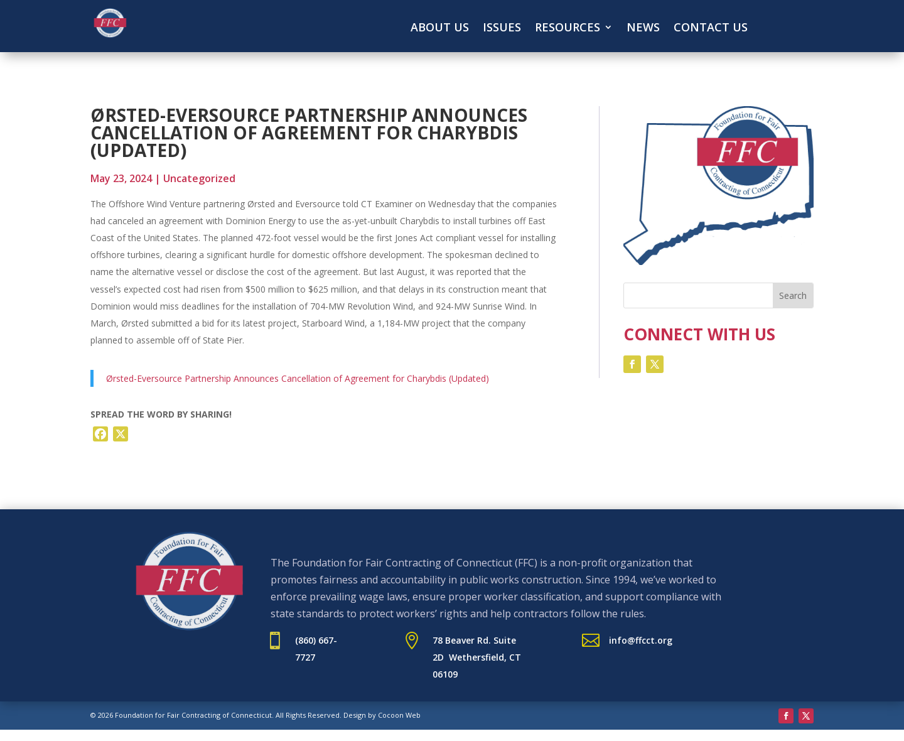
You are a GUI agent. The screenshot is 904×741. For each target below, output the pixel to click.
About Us (440, 29)
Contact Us (711, 29)
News (643, 29)
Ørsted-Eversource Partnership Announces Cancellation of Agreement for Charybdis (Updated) (297, 378)
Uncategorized (199, 178)
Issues (502, 29)
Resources (567, 29)
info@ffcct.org (640, 640)
